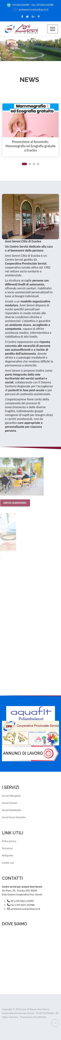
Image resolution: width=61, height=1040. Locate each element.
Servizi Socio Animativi (14, 817)
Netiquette (7, 855)
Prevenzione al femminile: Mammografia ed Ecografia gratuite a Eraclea (30, 146)
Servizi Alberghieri (11, 795)
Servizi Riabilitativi (11, 810)
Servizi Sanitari (9, 802)
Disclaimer (7, 848)
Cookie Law (8, 862)
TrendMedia (39, 1017)
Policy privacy (9, 841)
